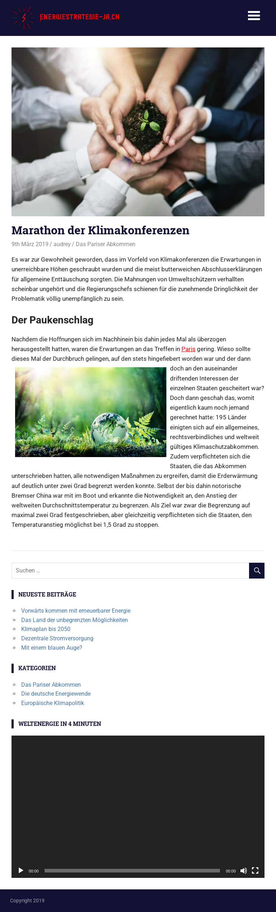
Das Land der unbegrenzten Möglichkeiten (74, 620)
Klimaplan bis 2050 (45, 629)
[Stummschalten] (243, 870)
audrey (62, 244)
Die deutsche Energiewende (56, 693)
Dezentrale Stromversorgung (57, 638)
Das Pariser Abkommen (105, 244)
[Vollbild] (255, 870)
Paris (188, 349)
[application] (138, 807)
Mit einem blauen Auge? (51, 647)
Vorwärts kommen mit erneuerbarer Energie (75, 610)
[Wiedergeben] (20, 870)
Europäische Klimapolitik (52, 703)
